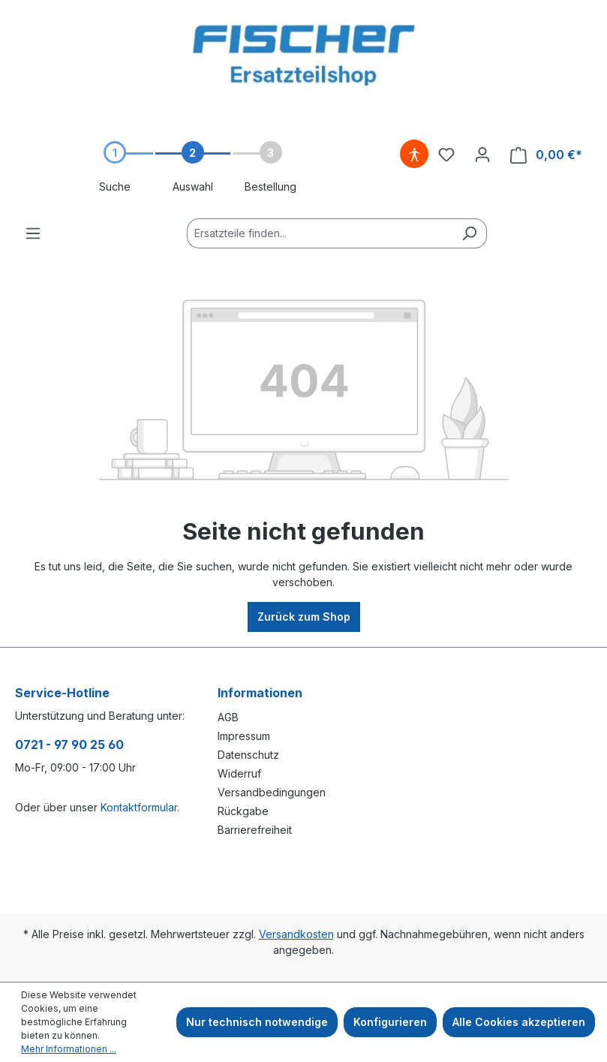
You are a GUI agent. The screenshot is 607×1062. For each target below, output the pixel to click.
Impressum (244, 736)
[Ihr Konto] (482, 155)
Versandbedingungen (272, 792)
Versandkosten (296, 934)
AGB (228, 717)
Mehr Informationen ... (68, 1048)
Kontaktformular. (140, 807)
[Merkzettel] (446, 155)
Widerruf (239, 773)
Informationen (260, 692)
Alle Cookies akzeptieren (518, 1021)
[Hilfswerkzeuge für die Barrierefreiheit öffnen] (414, 155)
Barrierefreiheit (255, 829)
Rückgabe (243, 811)
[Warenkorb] (546, 155)
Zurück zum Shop (303, 616)
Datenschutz (248, 754)
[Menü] (33, 233)
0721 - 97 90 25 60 (69, 744)
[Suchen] (469, 233)
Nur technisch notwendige (257, 1021)
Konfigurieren (390, 1021)
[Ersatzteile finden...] (319, 233)
